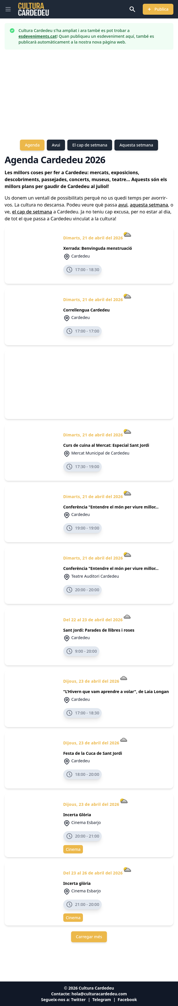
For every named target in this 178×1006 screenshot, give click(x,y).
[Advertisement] (89, 94)
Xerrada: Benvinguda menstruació (97, 248)
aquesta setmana (149, 205)
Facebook (127, 999)
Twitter (78, 999)
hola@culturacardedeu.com (99, 993)
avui (122, 205)
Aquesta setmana (136, 145)
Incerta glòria (77, 883)
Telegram (101, 999)
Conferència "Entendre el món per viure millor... (111, 507)
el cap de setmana (32, 212)
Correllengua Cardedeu (86, 310)
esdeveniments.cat (37, 36)
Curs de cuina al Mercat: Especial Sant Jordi (106, 445)
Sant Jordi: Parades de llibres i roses (98, 630)
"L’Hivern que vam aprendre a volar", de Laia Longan (116, 691)
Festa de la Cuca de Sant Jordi (92, 753)
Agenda (32, 145)
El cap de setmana (89, 145)
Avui (56, 145)
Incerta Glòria (77, 814)
